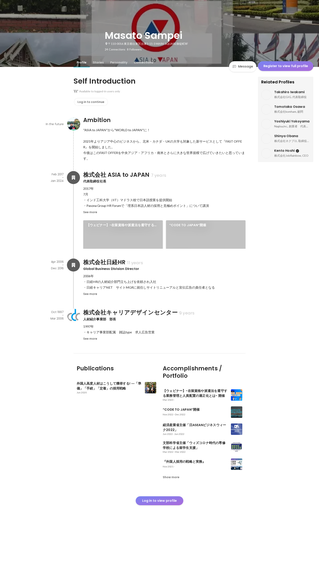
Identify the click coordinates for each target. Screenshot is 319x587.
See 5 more (206, 282)
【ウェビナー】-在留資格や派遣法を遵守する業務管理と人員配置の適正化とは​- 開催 (121, 225)
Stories (98, 62)
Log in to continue (91, 102)
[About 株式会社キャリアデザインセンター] (73, 371)
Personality (118, 62)
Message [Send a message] (242, 66)
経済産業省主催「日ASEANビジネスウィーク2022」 (119, 267)
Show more (171, 533)
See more (90, 212)
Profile (81, 62)
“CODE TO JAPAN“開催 (187, 225)
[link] (123, 239)
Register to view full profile (285, 66)
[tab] (81, 62)
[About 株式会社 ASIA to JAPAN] (73, 177)
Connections (143, 62)
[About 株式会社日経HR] (73, 321)
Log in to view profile (159, 556)
